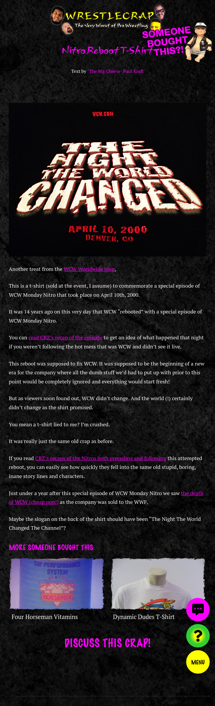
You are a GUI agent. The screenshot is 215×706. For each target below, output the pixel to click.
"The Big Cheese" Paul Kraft (115, 71)
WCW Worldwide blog (89, 268)
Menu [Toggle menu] (198, 661)
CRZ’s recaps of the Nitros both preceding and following (100, 458)
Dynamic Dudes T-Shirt (144, 617)
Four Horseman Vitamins (45, 617)
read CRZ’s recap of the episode (65, 337)
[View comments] (198, 609)
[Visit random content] (198, 636)
